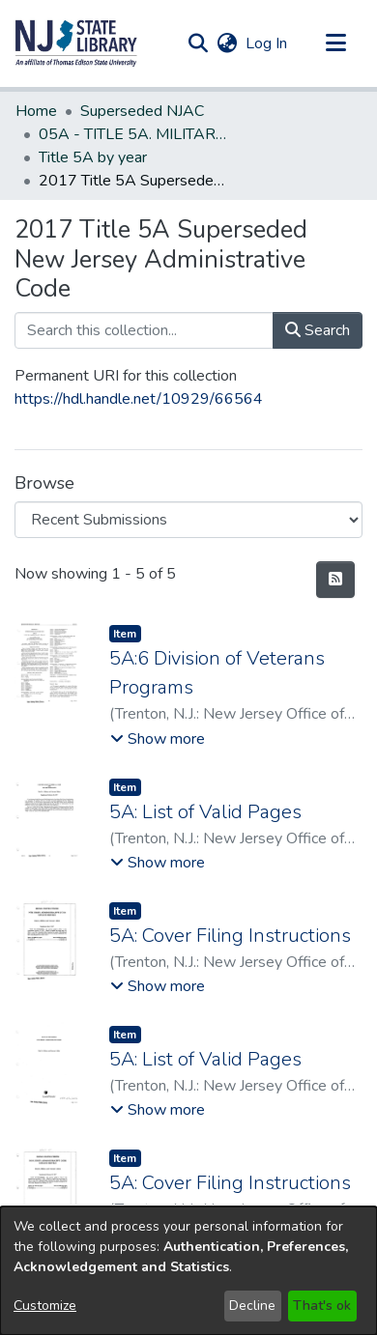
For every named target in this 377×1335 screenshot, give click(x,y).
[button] (76, 43)
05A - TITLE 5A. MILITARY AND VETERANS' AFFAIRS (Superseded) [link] (135, 134)
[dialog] (188, 1271)
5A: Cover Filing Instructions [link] (230, 936)
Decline (252, 1305)
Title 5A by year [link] (93, 157)
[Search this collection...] (144, 330)
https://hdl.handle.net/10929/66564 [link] (138, 399)
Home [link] (36, 111)
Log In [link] (267, 43)
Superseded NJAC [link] (142, 111)
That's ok (322, 1305)
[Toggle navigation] (335, 43)
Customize (45, 1305)
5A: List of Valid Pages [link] (205, 812)
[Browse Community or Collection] (188, 519)
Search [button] (317, 330)
